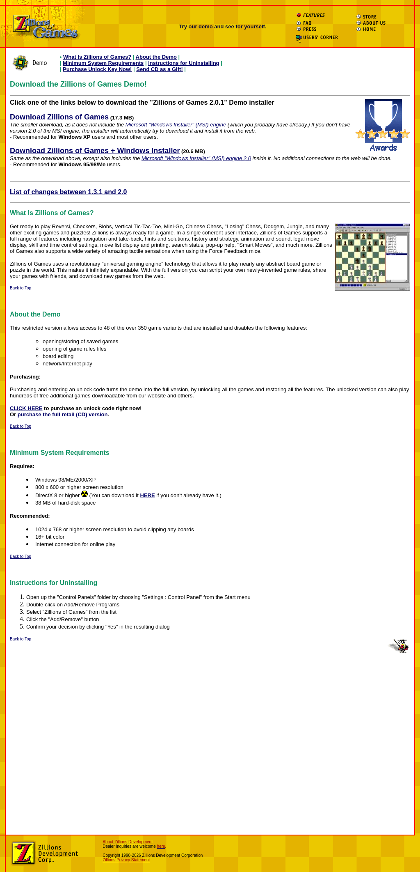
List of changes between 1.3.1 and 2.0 (68, 191)
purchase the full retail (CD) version (63, 414)
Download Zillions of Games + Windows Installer (95, 151)
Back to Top (20, 288)
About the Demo (156, 57)
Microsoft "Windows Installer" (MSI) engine (176, 125)
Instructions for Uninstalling (183, 63)
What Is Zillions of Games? (97, 57)
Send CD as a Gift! (159, 69)
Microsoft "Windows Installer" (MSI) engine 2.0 (196, 158)
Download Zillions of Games (59, 117)
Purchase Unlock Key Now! (97, 69)
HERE (147, 495)
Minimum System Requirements (103, 63)
